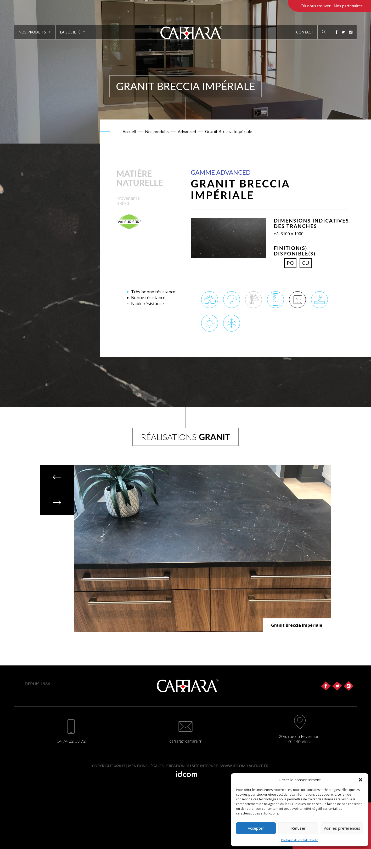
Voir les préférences (342, 828)
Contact (304, 32)
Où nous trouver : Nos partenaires (331, 5)
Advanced (187, 131)
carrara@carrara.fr (186, 740)
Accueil (129, 131)
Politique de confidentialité (299, 840)
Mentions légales (146, 765)
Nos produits (35, 32)
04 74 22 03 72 (71, 740)
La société (73, 32)
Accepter (256, 828)
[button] (360, 779)
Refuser (298, 828)
